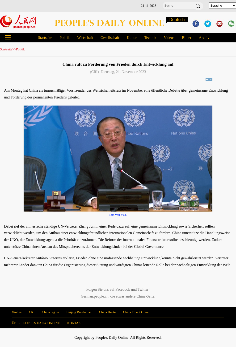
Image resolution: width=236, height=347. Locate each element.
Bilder (186, 38)
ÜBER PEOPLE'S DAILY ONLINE (36, 323)
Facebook (122, 289)
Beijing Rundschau (79, 312)
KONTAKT (75, 323)
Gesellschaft (110, 38)
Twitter (143, 289)
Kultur (132, 38)
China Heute (107, 312)
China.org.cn (50, 312)
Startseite (45, 38)
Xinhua (16, 312)
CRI (31, 312)
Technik (150, 38)
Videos (169, 38)
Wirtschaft (85, 38)
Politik (64, 38)
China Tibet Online (135, 312)
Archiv (204, 38)
